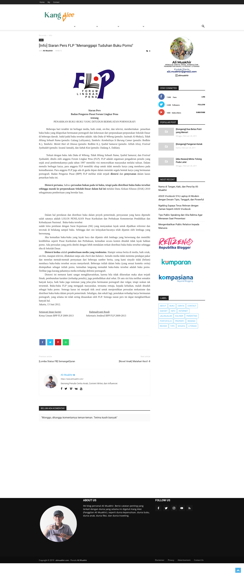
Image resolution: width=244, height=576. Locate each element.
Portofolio (166, 321)
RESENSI (75, 26)
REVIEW (92, 26)
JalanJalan (166, 316)
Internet (183, 311)
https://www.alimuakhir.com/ (72, 392)
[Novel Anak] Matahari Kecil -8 (134, 374)
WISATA (59, 26)
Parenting (191, 316)
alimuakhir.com (62, 573)
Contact (56, 2)
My (49, 2)
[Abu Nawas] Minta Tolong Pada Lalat (189, 160)
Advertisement (184, 573)
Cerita (181, 306)
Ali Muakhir (82, 573)
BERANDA (46, 26)
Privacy (171, 573)
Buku (171, 306)
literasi (192, 326)
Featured (108, 26)
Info (41, 40)
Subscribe (200, 112)
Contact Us (199, 573)
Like (203, 97)
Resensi (191, 321)
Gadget (164, 311)
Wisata (181, 326)
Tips (172, 326)
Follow (201, 104)
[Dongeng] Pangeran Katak (189, 144)
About (163, 306)
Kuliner (179, 316)
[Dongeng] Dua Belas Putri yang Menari (189, 131)
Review (163, 326)
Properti (179, 321)
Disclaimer (159, 573)
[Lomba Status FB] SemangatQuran (57, 374)
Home (42, 2)
